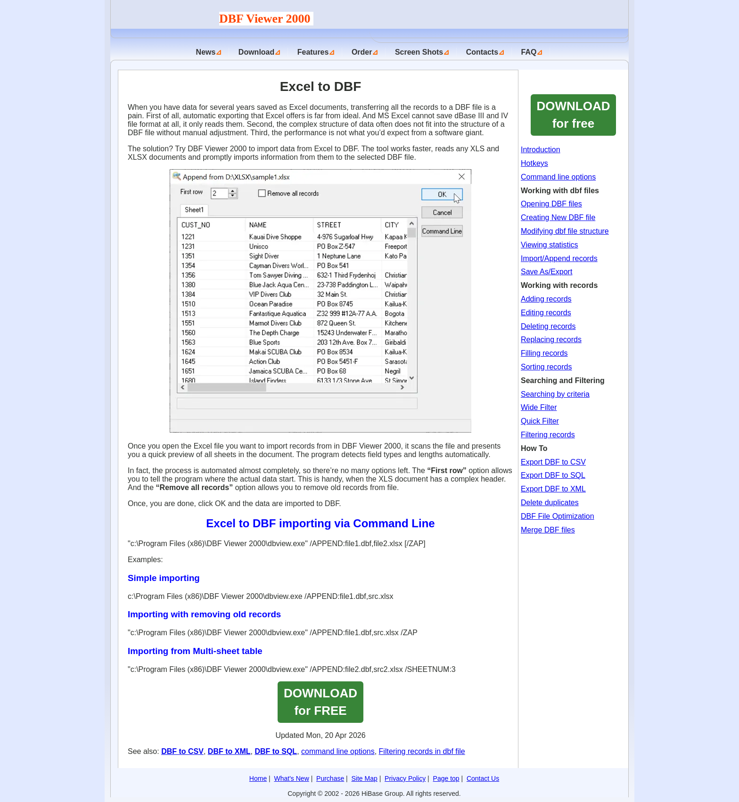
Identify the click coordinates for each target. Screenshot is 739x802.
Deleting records (548, 326)
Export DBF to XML (553, 489)
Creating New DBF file (558, 217)
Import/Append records (559, 258)
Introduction (540, 150)
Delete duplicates (550, 503)
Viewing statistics (549, 245)
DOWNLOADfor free (573, 115)
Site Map (365, 778)
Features (313, 52)
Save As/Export (546, 272)
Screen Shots (419, 52)
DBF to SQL (276, 751)
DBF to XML (229, 751)
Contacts (482, 52)
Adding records (546, 299)
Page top (446, 778)
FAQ (529, 52)
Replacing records (551, 340)
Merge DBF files (548, 530)
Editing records (546, 313)
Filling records (544, 353)
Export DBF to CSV (553, 462)
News (206, 52)
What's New (291, 778)
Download (256, 52)
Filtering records (548, 435)
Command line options (558, 177)
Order (362, 52)
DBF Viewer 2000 (266, 18)
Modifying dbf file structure (565, 231)
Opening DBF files (551, 204)
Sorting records (546, 367)
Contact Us (483, 778)
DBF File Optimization (557, 516)
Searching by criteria (555, 394)
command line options (338, 751)
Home (258, 778)
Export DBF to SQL (553, 475)
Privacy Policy (405, 778)
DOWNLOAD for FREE (320, 702)
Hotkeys (534, 163)
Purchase (330, 778)
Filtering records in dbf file (422, 751)
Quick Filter (540, 421)
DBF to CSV (182, 751)
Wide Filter (539, 407)
